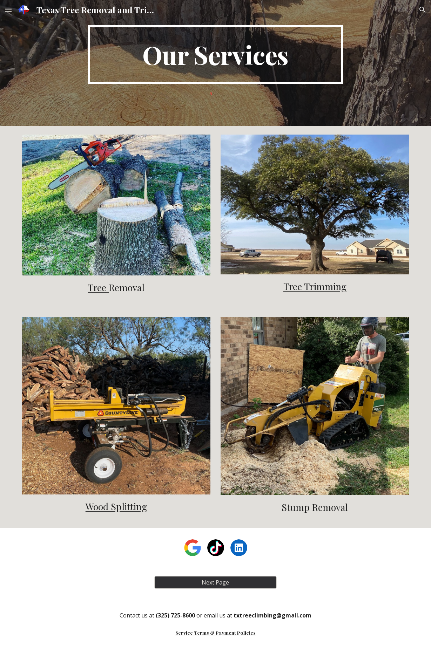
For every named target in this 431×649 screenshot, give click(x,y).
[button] (8, 9)
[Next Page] (215, 582)
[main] (215, 54)
